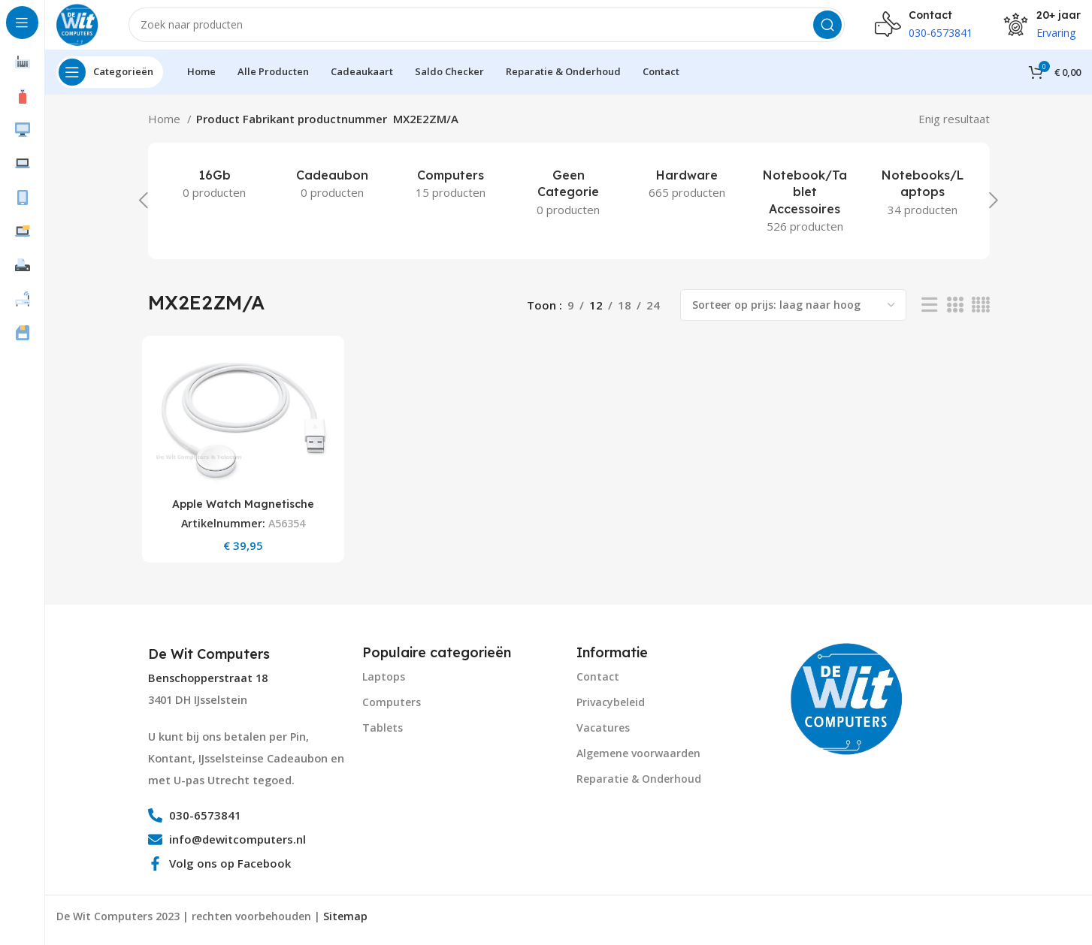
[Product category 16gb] (214, 194)
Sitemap (345, 923)
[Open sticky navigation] (110, 83)
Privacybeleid (610, 709)
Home (165, 129)
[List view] (928, 316)
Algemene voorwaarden (638, 760)
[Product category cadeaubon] (332, 194)
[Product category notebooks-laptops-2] (922, 203)
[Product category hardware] (686, 194)
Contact (597, 683)
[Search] (492, 30)
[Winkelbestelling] (793, 315)
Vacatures (603, 734)
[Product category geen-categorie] (568, 203)
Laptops (383, 683)
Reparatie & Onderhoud (638, 786)
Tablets (382, 734)
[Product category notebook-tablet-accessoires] (804, 211)
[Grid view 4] (980, 316)
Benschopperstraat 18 (208, 685)
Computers (391, 709)
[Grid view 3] (954, 316)
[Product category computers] (450, 194)
